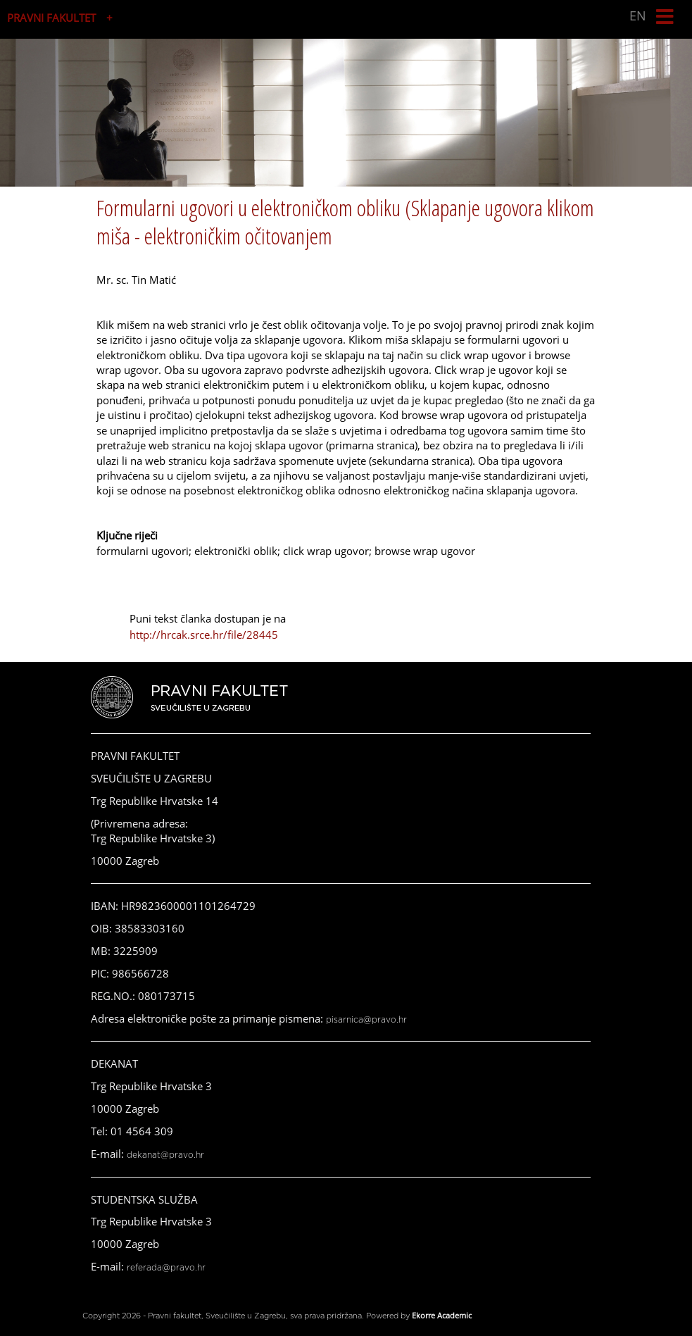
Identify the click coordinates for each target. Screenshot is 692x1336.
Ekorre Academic (442, 1315)
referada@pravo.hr (166, 1267)
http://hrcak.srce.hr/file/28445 (204, 635)
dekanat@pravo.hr (165, 1155)
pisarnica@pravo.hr (366, 1020)
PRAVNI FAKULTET (51, 18)
